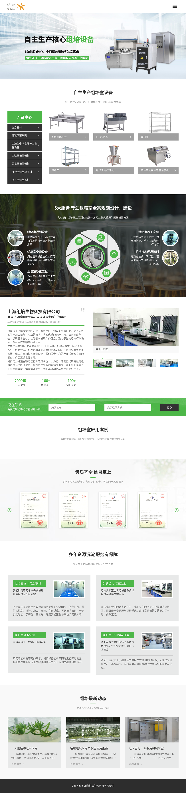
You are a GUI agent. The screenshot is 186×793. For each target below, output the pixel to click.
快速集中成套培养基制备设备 (24, 145)
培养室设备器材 (20, 180)
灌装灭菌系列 (19, 135)
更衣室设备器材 (20, 163)
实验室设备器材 (20, 155)
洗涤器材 (17, 127)
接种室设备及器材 (22, 172)
